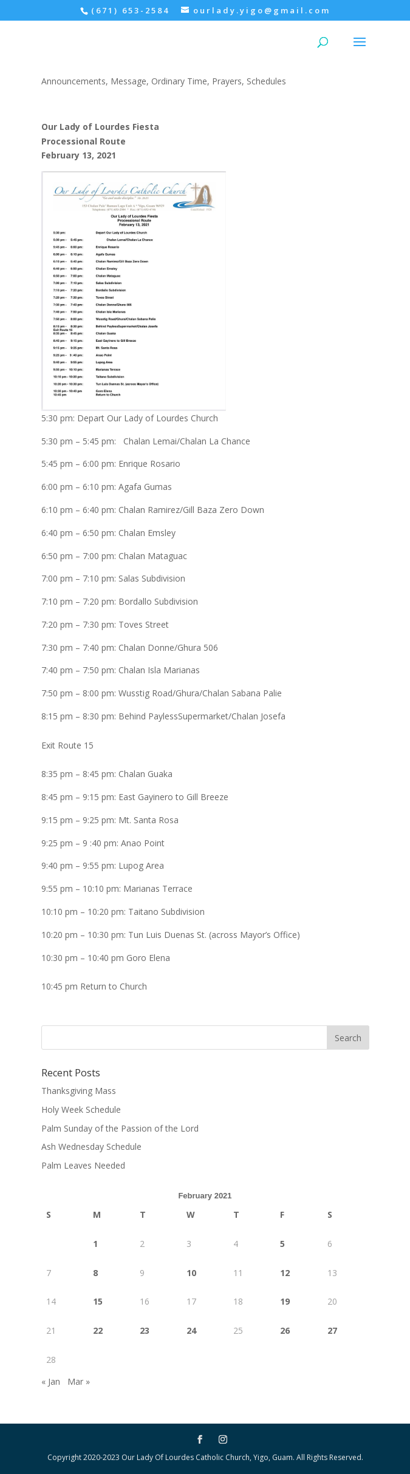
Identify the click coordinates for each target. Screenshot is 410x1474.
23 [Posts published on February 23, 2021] (144, 1330)
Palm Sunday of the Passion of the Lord (120, 1128)
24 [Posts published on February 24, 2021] (191, 1330)
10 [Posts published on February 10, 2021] (191, 1273)
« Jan (50, 1381)
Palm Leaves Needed (83, 1165)
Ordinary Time (179, 81)
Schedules (266, 81)
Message (128, 81)
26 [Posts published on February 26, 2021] (285, 1330)
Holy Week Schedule (81, 1109)
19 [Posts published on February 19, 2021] (285, 1301)
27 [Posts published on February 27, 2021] (332, 1330)
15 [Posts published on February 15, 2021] (98, 1301)
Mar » (78, 1381)
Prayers (227, 81)
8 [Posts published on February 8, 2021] (95, 1273)
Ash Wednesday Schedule (91, 1146)
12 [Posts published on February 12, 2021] (285, 1273)
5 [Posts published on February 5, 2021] (282, 1243)
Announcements (73, 81)
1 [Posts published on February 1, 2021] (95, 1243)
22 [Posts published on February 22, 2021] (98, 1330)
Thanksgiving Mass (78, 1090)
